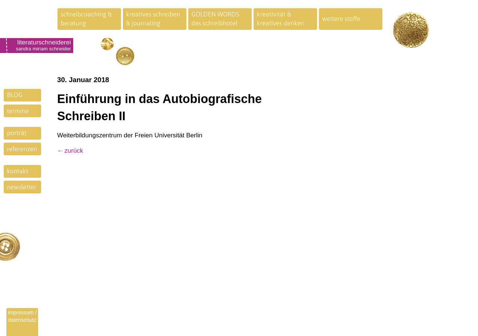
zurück (74, 150)
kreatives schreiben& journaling (153, 18)
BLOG (15, 95)
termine (18, 111)
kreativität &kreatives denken (280, 18)
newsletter (22, 187)
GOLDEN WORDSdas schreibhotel (215, 18)
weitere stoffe (341, 18)
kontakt (17, 171)
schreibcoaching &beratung (86, 18)
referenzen (22, 149)
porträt (17, 133)
